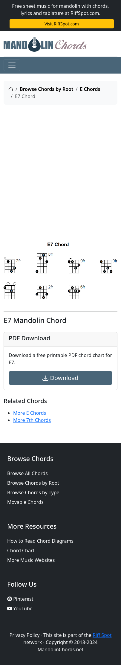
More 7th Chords (32, 420)
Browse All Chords (27, 473)
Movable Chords (25, 502)
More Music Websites (31, 560)
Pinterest (20, 599)
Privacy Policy (25, 635)
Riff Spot (102, 635)
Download (60, 378)
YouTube (20, 608)
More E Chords (29, 413)
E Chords (90, 89)
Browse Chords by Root (46, 89)
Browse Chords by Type (33, 492)
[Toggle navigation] (12, 65)
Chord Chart (20, 550)
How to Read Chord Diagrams (40, 541)
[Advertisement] (60, 170)
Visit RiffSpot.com (62, 24)
